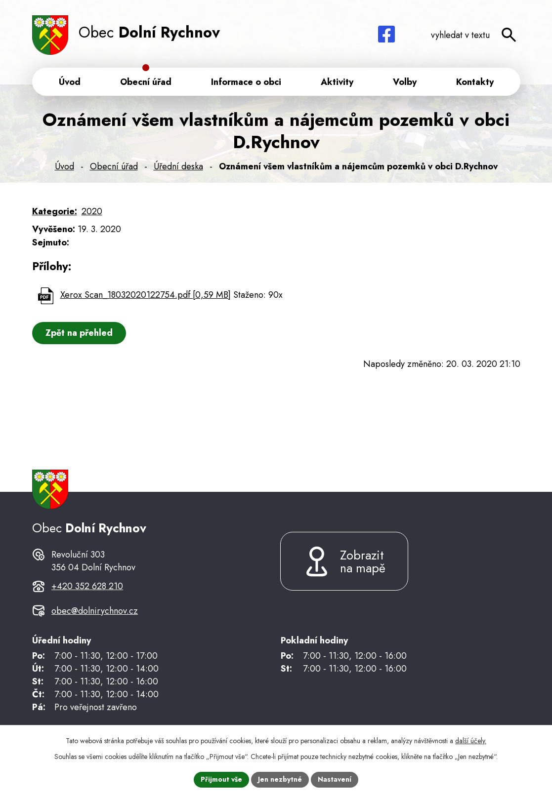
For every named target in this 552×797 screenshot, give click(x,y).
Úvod (64, 166)
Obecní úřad (114, 166)
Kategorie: (54, 211)
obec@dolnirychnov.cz (94, 610)
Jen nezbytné (280, 779)
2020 (92, 211)
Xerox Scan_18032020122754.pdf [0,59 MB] (145, 294)
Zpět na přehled (79, 332)
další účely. (470, 741)
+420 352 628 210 (87, 586)
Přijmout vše (221, 779)
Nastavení (334, 779)
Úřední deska (178, 166)
